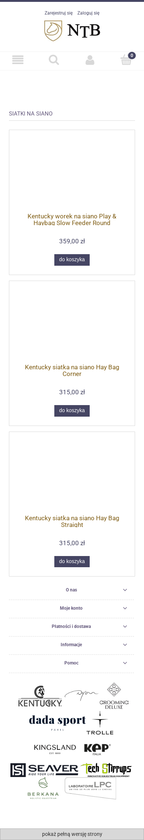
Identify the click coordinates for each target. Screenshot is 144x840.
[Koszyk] (126, 59)
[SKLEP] (18, 60)
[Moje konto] (90, 60)
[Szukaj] (54, 59)
